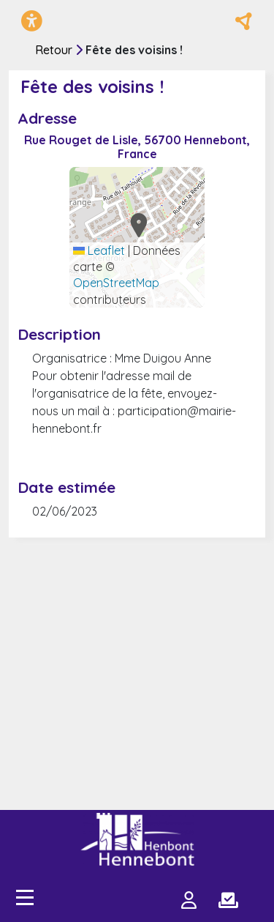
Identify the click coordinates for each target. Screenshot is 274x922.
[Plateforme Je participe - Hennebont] (137, 839)
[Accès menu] (25, 897)
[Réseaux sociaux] (244, 21)
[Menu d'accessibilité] (32, 21)
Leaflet (99, 250)
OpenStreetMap (116, 282)
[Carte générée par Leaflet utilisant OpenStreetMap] (136, 237)
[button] (134, 224)
